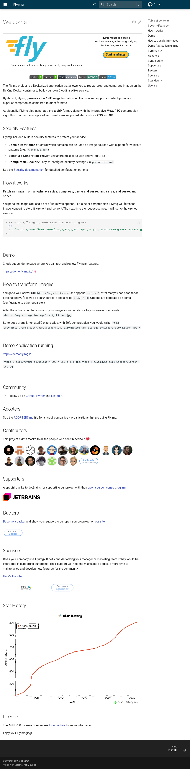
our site (100, 521)
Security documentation (29, 170)
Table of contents (159, 20)
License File (57, 725)
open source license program (107, 487)
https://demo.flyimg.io (17, 354)
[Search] (120, 4)
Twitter (40, 396)
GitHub (30, 396)
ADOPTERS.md (23, 417)
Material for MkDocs (25, 764)
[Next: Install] (175, 749)
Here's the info (12, 576)
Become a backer (14, 521)
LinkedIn (56, 396)
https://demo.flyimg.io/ (18, 271)
